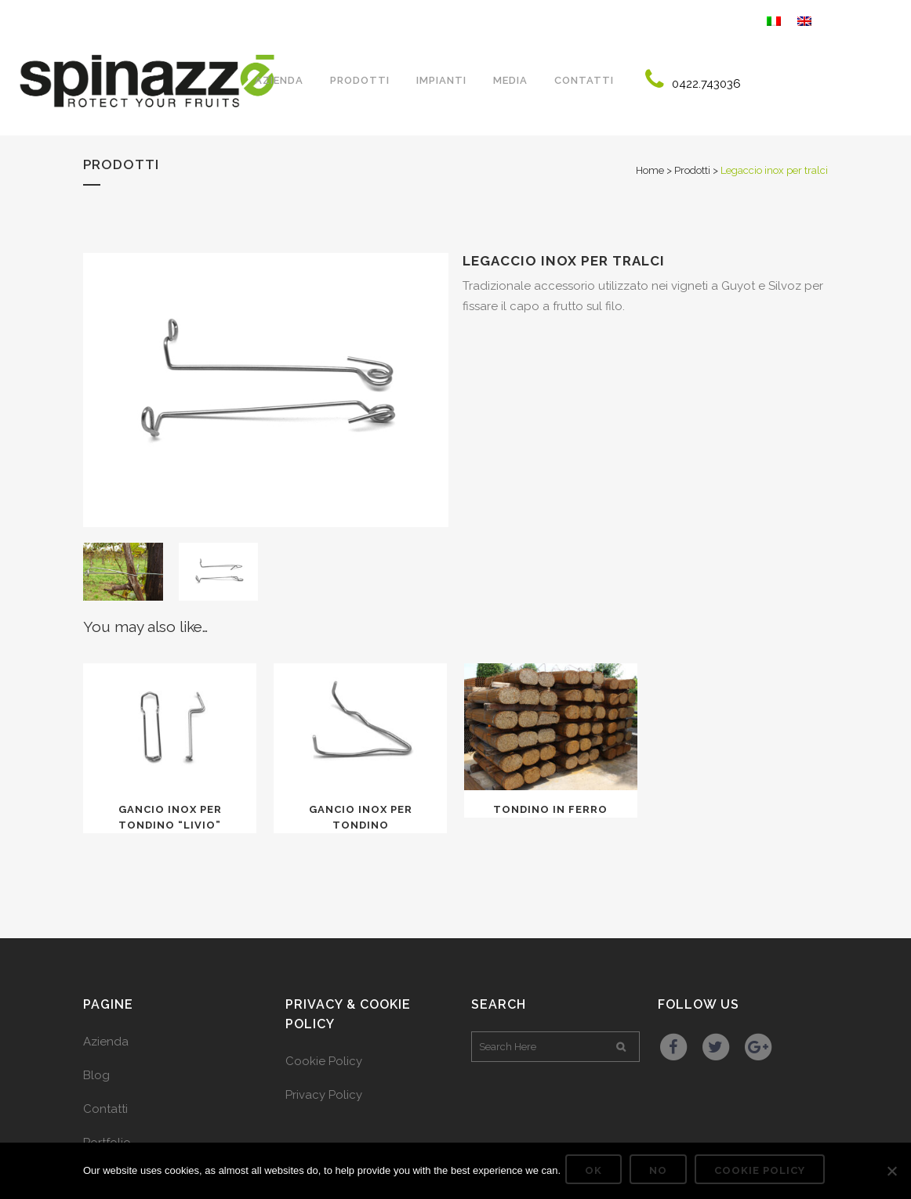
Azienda (106, 1042)
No (661, 1173)
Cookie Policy (323, 1061)
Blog (96, 1075)
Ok (596, 1173)
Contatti (105, 1109)
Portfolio (107, 1143)
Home (650, 170)
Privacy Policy (323, 1095)
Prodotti (692, 170)
